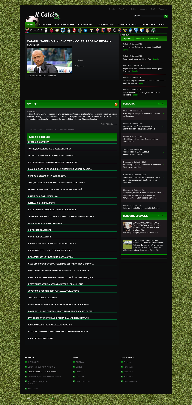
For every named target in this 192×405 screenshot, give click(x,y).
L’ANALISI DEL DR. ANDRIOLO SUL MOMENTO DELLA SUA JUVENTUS (58, 271)
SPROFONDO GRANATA (38, 142)
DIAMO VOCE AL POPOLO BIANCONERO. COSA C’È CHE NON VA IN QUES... (61, 277)
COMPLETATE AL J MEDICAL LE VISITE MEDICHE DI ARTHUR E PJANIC (59, 304)
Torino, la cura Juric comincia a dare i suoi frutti (142, 47)
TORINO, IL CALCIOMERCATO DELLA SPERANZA (49, 149)
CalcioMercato (64, 24)
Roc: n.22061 (33, 389)
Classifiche (153, 38)
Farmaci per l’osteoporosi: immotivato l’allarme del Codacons (141, 114)
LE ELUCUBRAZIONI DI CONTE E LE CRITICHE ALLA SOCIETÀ (55, 189)
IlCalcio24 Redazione (108, 124)
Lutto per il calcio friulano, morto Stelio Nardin (141, 208)
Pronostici (148, 24)
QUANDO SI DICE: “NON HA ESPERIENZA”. (47, 176)
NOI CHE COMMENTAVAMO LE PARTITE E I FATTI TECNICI (53, 162)
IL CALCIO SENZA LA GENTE (40, 338)
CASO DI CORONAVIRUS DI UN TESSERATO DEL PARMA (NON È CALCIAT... (61, 264)
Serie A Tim (128, 372)
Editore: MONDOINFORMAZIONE (41, 367)
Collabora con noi (83, 381)
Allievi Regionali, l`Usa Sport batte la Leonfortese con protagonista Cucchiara (139, 127)
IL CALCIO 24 (33, 362)
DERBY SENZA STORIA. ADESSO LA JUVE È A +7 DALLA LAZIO (55, 284)
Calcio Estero (105, 24)
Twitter (133, 9)
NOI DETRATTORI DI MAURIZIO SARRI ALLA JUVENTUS (52, 210)
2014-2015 (35, 30)
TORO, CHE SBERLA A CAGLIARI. (42, 298)
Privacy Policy (48, 399)
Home (30, 24)
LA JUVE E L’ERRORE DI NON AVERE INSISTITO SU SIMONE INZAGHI (58, 332)
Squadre (127, 362)
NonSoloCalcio (127, 24)
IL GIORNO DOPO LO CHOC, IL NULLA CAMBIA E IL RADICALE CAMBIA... (60, 169)
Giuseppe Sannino (89, 119)
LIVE (161, 24)
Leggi (125, 50)
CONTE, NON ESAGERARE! (40, 230)
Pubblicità (80, 377)
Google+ (143, 9)
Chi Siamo (80, 362)
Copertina (127, 38)
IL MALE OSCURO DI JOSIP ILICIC (43, 196)
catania (33, 129)
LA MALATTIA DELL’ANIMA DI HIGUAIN (45, 223)
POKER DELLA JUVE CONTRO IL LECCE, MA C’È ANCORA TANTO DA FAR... (61, 311)
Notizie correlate (39, 136)
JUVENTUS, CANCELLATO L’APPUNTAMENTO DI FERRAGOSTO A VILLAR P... (61, 217)
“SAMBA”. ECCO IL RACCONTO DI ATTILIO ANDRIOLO (51, 156)
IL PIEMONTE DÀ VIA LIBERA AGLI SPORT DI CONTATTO (52, 244)
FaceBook (123, 9)
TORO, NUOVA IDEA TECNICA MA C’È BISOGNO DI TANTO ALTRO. (56, 183)
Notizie (112, 9)
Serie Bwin (128, 377)
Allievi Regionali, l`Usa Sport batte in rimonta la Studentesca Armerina (142, 166)
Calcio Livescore (130, 381)
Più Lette (140, 38)
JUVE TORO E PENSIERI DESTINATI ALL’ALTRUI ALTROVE (53, 291)
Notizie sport (79, 66)
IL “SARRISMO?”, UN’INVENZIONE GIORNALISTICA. (50, 257)
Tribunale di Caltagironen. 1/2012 (37, 382)
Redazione (163, 9)
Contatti (79, 367)
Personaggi (128, 367)
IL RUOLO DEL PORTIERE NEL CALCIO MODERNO (50, 325)
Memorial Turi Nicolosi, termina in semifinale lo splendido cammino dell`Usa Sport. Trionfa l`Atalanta (141, 180)
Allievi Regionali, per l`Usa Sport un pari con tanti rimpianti (140, 140)
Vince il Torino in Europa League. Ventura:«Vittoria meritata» (136, 153)
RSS (153, 9)
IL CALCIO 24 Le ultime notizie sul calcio (43, 19)
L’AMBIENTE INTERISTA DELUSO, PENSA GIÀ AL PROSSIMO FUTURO (58, 318)
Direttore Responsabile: (44, 377)
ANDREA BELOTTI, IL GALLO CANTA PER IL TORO (50, 250)
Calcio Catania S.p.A (37, 114)
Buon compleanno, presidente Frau (137, 59)
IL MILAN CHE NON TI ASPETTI (41, 203)
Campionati (44, 24)
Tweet (80, 60)
